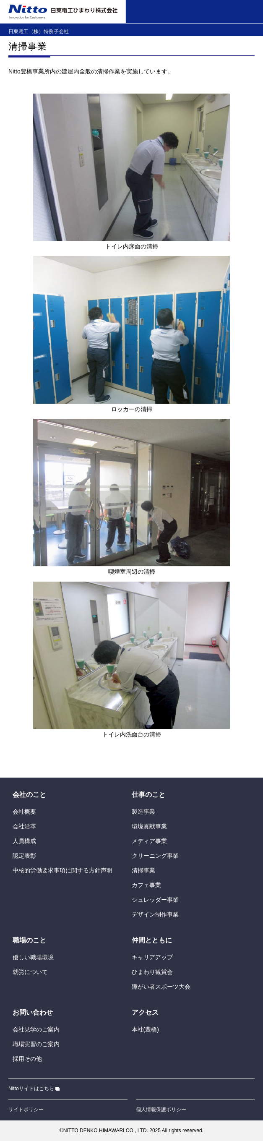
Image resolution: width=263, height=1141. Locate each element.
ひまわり (152, 972)
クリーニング (155, 855)
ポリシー (161, 1109)
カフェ (146, 885)
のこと (29, 794)
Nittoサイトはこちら (34, 1088)
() (145, 1029)
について (30, 972)
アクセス (145, 1012)
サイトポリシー (26, 1109)
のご (36, 1029)
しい (33, 957)
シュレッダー (155, 899)
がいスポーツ (161, 986)
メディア (149, 841)
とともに (152, 940)
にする (62, 870)
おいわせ (33, 1012)
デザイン (155, 914)
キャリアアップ (152, 957)
